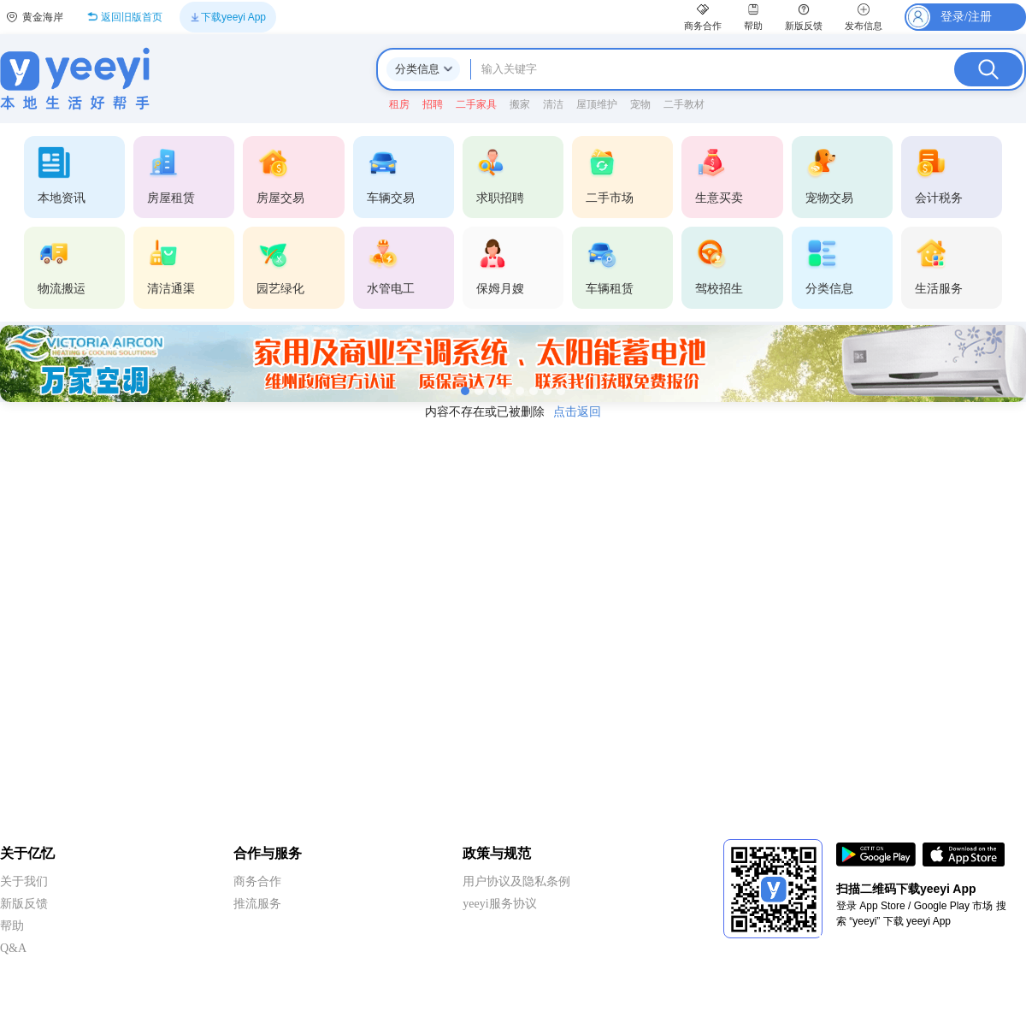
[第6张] (533, 391)
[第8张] (561, 391)
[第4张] (506, 391)
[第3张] (492, 391)
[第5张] (520, 391)
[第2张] (479, 391)
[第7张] (547, 391)
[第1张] (465, 391)
